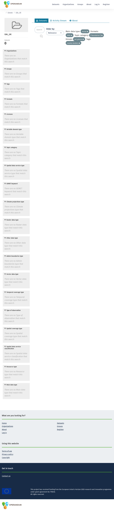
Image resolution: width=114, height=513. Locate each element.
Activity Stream (58, 20)
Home (4, 423)
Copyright (6, 458)
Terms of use (7, 451)
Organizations (68, 4)
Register (106, 4)
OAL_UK (18, 13)
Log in (97, 4)
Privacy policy (7, 454)
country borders (73, 43)
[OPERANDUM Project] (12, 505)
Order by (50, 29)
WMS (69, 35)
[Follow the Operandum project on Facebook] (7, 479)
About (89, 4)
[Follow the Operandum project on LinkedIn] (11, 479)
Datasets (55, 4)
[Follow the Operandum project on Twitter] (3, 479)
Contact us (6, 476)
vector (85, 32)
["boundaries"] (96, 35)
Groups (80, 4)
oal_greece (79, 39)
